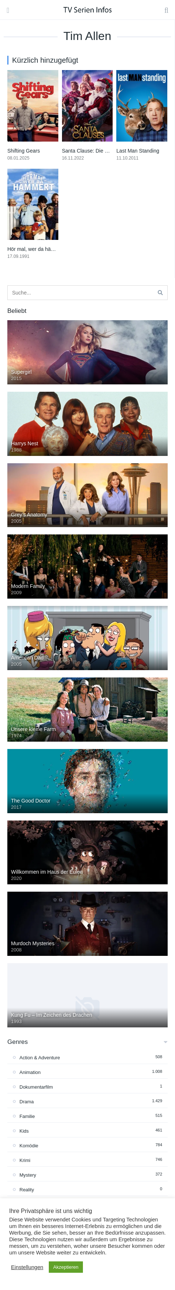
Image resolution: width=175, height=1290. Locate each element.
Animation (30, 1072)
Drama (26, 1101)
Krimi (24, 1160)
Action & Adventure (39, 1057)
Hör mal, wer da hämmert (36, 249)
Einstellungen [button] (27, 1267)
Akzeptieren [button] (66, 1267)
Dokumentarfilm (36, 1087)
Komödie (28, 1145)
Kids (24, 1131)
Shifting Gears (23, 151)
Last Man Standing (137, 151)
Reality (26, 1189)
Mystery (27, 1175)
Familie (27, 1116)
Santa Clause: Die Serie (89, 151)
